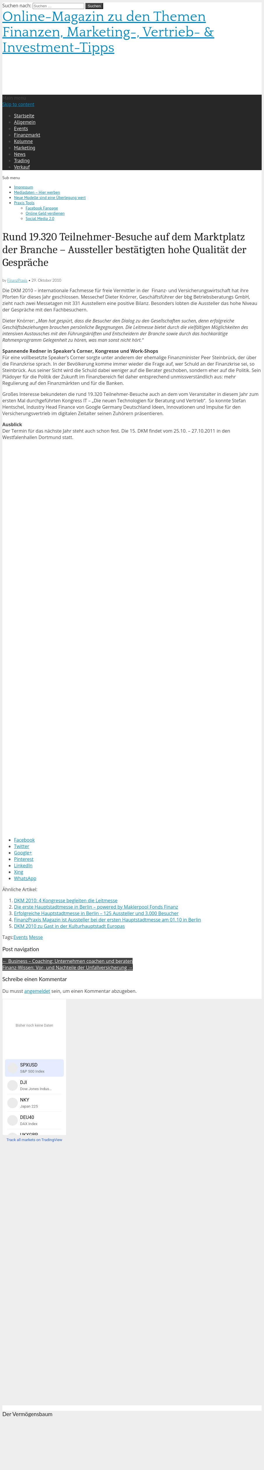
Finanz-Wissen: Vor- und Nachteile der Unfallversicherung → (67, 967)
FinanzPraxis (17, 280)
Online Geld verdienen (45, 213)
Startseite (24, 115)
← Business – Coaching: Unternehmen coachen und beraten (67, 961)
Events (21, 128)
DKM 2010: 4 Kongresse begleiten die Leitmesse (65, 900)
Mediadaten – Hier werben (37, 192)
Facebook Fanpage (42, 208)
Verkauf (22, 167)
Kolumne (23, 141)
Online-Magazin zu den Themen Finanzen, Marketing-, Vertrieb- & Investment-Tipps (108, 32)
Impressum (23, 187)
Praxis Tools (24, 202)
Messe (36, 937)
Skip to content (18, 104)
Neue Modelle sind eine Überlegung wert (50, 197)
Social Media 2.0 (40, 218)
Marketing (24, 147)
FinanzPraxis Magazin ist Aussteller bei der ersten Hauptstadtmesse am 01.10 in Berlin (107, 919)
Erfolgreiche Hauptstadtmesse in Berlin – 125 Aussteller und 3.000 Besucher (96, 913)
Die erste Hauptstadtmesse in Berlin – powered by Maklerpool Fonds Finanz (96, 907)
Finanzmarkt (27, 135)
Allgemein (25, 122)
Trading (22, 160)
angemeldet (37, 991)
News (20, 154)
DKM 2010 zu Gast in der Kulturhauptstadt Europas (69, 926)
